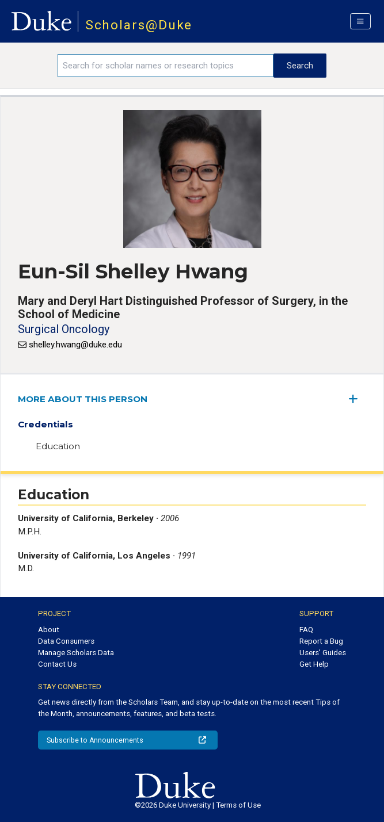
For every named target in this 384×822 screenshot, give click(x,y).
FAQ (306, 629)
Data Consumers (66, 641)
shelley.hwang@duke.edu (75, 344)
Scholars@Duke (139, 25)
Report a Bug (321, 641)
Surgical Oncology (63, 329)
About (48, 629)
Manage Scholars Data (76, 652)
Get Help (314, 664)
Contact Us (57, 664)
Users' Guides (322, 652)
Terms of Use (238, 805)
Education (58, 446)
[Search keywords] (165, 65)
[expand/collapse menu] (357, 398)
